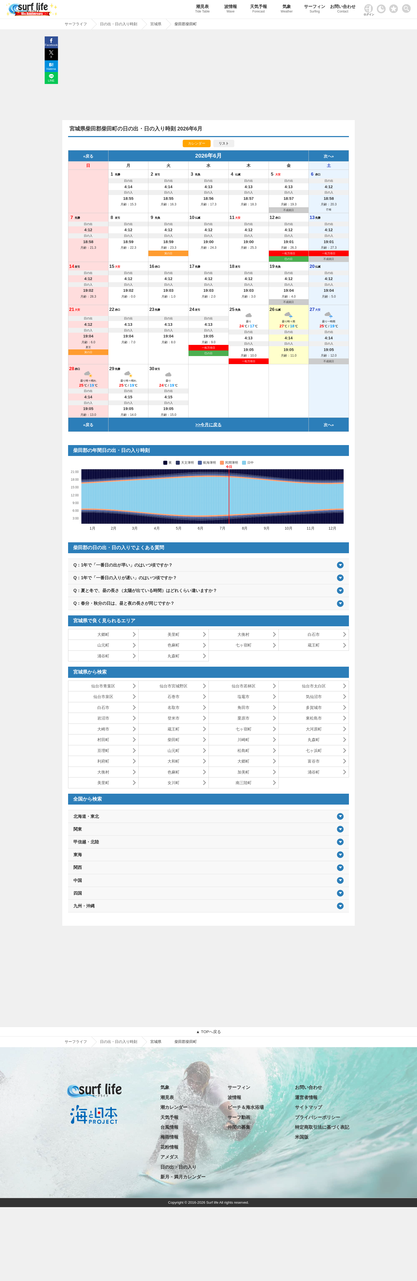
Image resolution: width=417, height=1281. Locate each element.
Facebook (51, 44)
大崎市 (103, 729)
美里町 (174, 634)
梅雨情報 (169, 1137)
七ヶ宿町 (244, 645)
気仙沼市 (314, 696)
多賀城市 (314, 707)
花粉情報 (169, 1147)
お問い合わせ (343, 9)
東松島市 (314, 718)
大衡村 (243, 634)
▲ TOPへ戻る (208, 1031)
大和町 (174, 761)
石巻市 (174, 696)
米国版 (301, 1137)
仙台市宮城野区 (173, 686)
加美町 (243, 772)
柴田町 (174, 739)
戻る (89, 156)
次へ (328, 156)
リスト (224, 143)
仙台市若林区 (244, 686)
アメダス (169, 1157)
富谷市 (314, 761)
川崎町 (243, 739)
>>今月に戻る (208, 424)
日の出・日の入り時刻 (118, 1041)
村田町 (103, 739)
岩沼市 (103, 718)
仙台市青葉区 (103, 686)
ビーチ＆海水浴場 (246, 1107)
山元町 (103, 645)
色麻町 (174, 645)
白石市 (314, 634)
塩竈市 (243, 696)
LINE (51, 80)
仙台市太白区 (314, 686)
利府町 (103, 761)
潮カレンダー (173, 1107)
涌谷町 (103, 656)
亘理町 (103, 750)
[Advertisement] (208, 76)
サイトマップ (308, 1107)
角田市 (243, 707)
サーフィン (315, 9)
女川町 (174, 782)
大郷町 (103, 634)
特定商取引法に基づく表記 (322, 1127)
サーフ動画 (239, 1117)
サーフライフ (76, 1041)
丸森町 (174, 656)
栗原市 (243, 718)
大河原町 (314, 729)
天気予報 (259, 9)
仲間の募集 (239, 1127)
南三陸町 (244, 782)
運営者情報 (306, 1097)
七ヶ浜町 (314, 750)
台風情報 (169, 1127)
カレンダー (196, 143)
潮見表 (202, 9)
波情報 (230, 9)
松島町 (243, 750)
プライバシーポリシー (317, 1117)
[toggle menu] (407, 7)
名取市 (174, 707)
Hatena (51, 68)
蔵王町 (314, 645)
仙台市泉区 (103, 696)
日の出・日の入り (178, 1167)
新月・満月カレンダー (183, 1176)
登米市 (174, 718)
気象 (287, 9)
